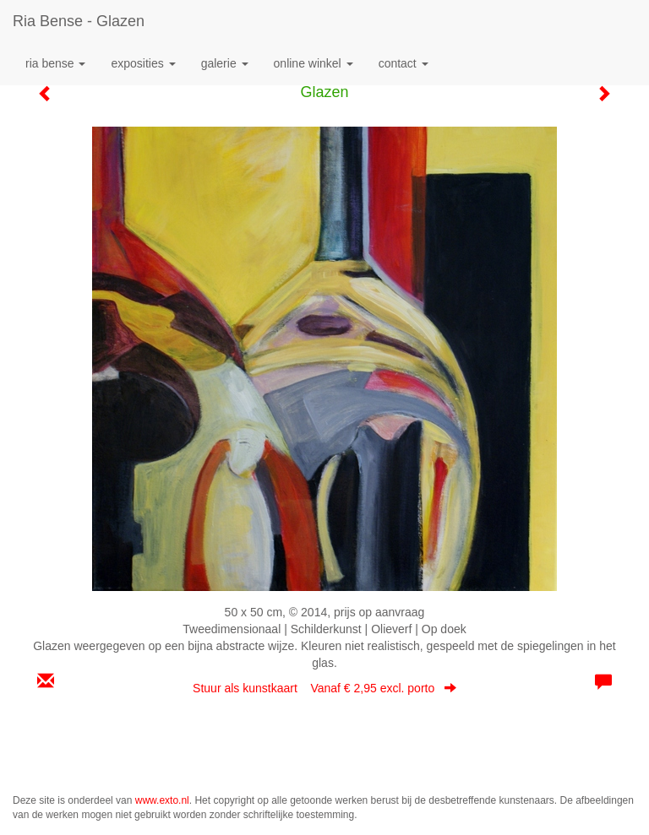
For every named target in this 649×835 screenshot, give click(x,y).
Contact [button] (403, 63)
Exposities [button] (143, 63)
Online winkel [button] (313, 63)
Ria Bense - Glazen (79, 21)
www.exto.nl (162, 800)
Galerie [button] (224, 63)
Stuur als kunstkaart (324, 688)
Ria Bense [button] (55, 63)
